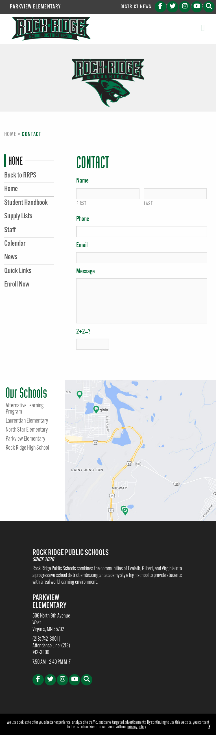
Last (148, 203)
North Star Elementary (27, 430)
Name (82, 181)
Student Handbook (26, 203)
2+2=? (83, 332)
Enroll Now (16, 284)
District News (136, 7)
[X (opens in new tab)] (172, 6)
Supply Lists (18, 216)
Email (82, 245)
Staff (10, 230)
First (82, 203)
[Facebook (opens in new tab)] (160, 6)
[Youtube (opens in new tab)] (196, 6)
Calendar (14, 244)
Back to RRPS (20, 175)
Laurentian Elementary (27, 421)
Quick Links (17, 271)
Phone (82, 219)
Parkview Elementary (35, 7)
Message (85, 271)
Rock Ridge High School (27, 448)
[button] (209, 6)
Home (10, 134)
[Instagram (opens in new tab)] (184, 6)
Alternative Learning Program (24, 409)
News (10, 257)
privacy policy (136, 727)
